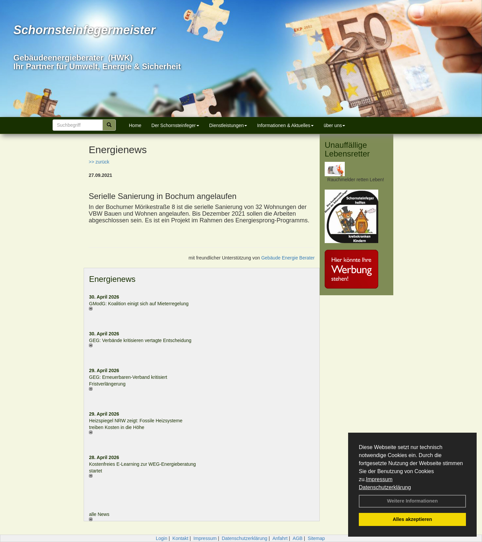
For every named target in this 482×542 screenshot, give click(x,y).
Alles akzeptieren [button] (412, 519)
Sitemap (316, 538)
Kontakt (180, 538)
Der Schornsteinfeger (175, 125)
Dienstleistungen (228, 125)
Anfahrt (280, 538)
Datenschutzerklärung (385, 487)
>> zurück (99, 162)
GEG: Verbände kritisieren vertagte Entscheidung (140, 340)
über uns (334, 125)
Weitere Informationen (412, 501)
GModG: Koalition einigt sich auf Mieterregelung (138, 303)
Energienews (112, 279)
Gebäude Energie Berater (288, 257)
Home (135, 125)
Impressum (379, 479)
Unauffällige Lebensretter (347, 149)
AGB (298, 538)
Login (161, 538)
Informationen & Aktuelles (285, 125)
